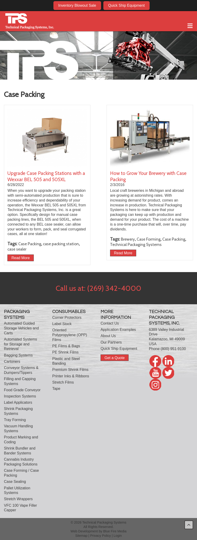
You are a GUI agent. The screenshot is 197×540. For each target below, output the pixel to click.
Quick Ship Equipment (126, 5)
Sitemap (81, 535)
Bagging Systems (18, 355)
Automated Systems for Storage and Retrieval (20, 344)
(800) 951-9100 (173, 349)
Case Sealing (15, 482)
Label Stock (62, 324)
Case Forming (148, 239)
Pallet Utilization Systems (17, 490)
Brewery (128, 239)
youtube (174, 5)
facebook (156, 5)
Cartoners (12, 361)
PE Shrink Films (65, 352)
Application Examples (118, 330)
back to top (189, 525)
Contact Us (110, 323)
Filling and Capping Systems (20, 381)
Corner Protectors (66, 318)
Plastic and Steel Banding (66, 361)
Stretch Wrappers (18, 499)
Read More (20, 258)
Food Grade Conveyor (22, 390)
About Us (108, 336)
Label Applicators (18, 402)
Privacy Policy (100, 535)
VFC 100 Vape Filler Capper (20, 507)
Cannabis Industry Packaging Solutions (20, 461)
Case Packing (29, 243)
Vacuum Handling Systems (18, 428)
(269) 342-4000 (114, 288)
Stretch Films (63, 382)
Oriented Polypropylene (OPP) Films (69, 335)
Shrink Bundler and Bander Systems (19, 450)
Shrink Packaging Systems (18, 411)
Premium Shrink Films (70, 370)
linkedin (165, 5)
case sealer (16, 249)
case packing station (61, 243)
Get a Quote (115, 358)
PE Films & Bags (66, 346)
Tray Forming (15, 420)
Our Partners (111, 342)
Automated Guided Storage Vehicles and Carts (21, 328)
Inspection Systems (20, 396)
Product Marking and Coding (21, 439)
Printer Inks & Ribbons (70, 376)
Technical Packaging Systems (136, 244)
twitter (183, 5)
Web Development (84, 531)
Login (118, 535)
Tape (56, 389)
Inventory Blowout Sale (77, 5)
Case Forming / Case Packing (21, 473)
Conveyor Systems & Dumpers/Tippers (21, 370)
